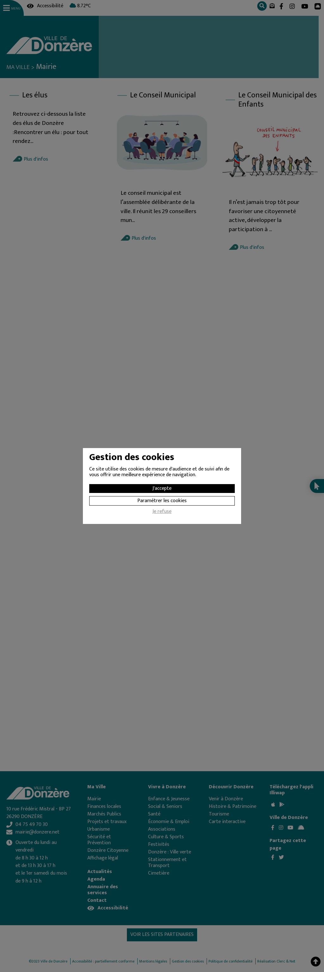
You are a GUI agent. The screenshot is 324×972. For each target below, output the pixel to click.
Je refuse (162, 512)
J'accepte (162, 488)
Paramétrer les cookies (162, 500)
